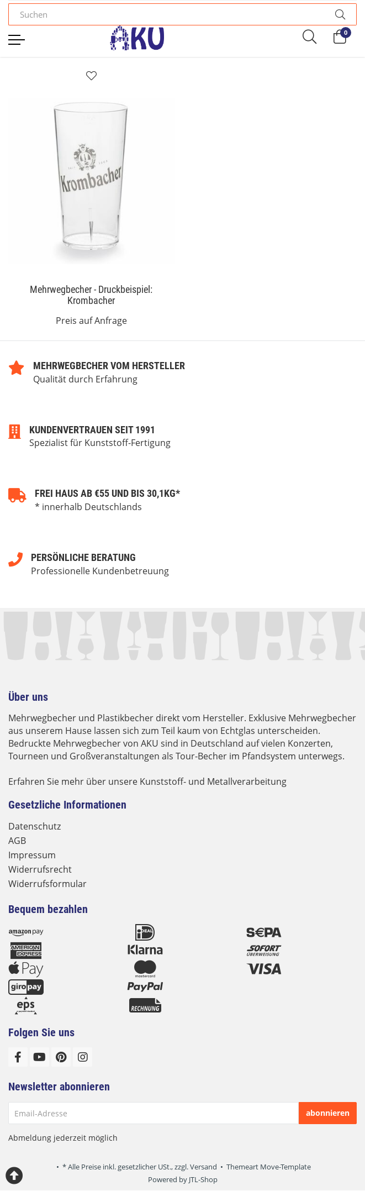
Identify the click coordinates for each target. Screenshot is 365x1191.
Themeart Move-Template (268, 1167)
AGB (17, 841)
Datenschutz (34, 826)
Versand (203, 1167)
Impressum (32, 855)
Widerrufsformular (47, 884)
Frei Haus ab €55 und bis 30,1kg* (107, 493)
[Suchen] (166, 14)
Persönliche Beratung (83, 557)
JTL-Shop (203, 1179)
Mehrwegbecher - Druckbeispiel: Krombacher (91, 295)
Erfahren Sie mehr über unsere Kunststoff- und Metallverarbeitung (147, 781)
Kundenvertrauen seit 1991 (92, 430)
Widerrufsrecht (40, 869)
